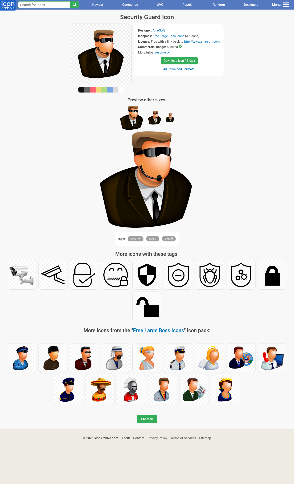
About (125, 438)
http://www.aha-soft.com (202, 41)
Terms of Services (183, 438)
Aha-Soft (159, 30)
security (135, 238)
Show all (147, 419)
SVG (160, 4)
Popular (188, 4)
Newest (97, 4)
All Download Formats (179, 69)
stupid (169, 238)
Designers (251, 4)
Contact (138, 438)
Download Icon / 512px (179, 61)
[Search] (74, 4)
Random (219, 4)
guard (152, 238)
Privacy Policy (157, 438)
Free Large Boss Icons (168, 36)
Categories (130, 4)
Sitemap (205, 438)
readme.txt (162, 52)
